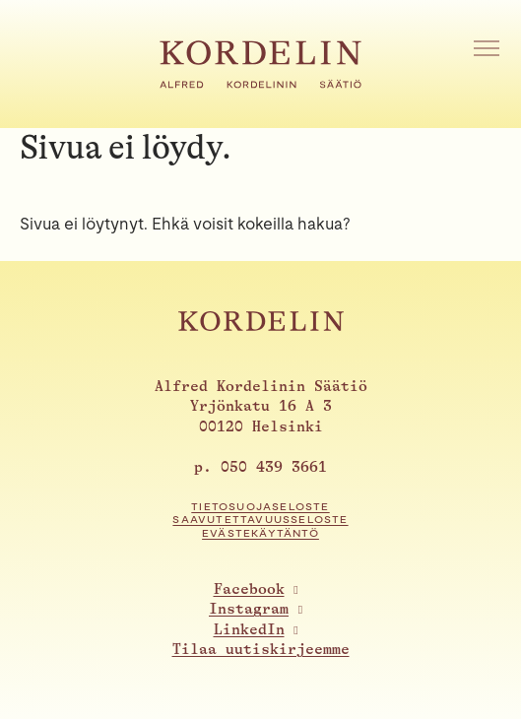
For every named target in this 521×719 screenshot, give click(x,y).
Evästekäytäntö (260, 533)
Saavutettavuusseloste (260, 519)
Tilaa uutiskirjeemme (261, 649)
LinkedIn (249, 629)
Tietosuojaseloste (260, 506)
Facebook (249, 589)
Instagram (249, 609)
